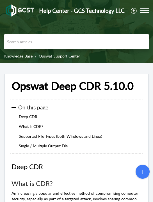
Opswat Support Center (59, 56)
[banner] (76, 31)
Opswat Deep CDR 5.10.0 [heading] (72, 86)
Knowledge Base (18, 56)
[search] (76, 41)
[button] (134, 10)
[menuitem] (134, 10)
